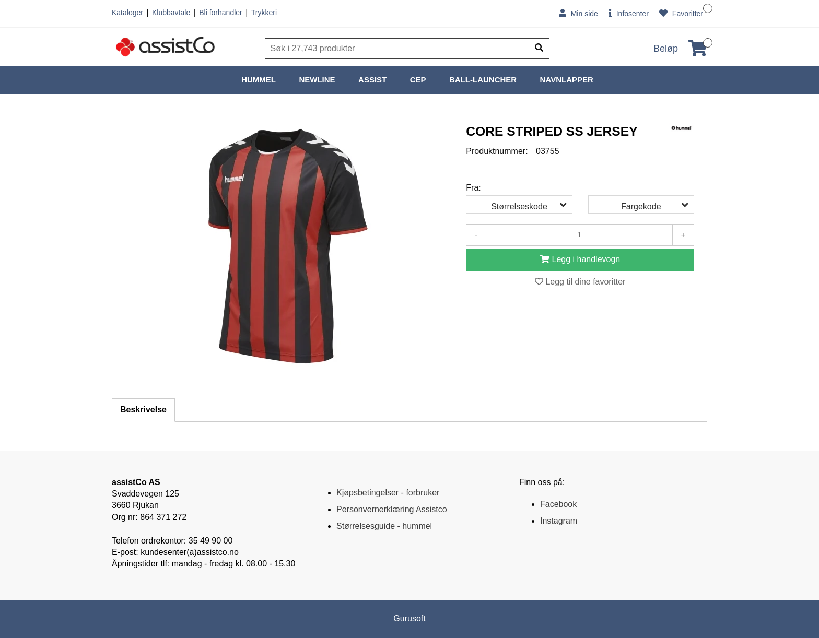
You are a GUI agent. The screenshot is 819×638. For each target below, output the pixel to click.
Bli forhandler (220, 12)
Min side (578, 13)
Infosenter (629, 13)
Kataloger (127, 12)
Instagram (558, 520)
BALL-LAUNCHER (483, 79)
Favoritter (681, 13)
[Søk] (398, 48)
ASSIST (372, 79)
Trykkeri (264, 12)
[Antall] (579, 235)
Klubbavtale (171, 12)
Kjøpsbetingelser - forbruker (387, 492)
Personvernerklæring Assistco (391, 509)
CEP (418, 79)
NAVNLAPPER (566, 79)
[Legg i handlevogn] (580, 260)
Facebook (558, 504)
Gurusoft (409, 618)
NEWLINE (317, 79)
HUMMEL (258, 79)
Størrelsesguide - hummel (384, 526)
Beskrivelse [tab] (143, 409)
